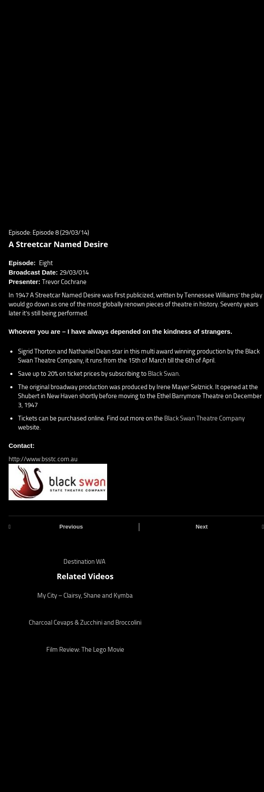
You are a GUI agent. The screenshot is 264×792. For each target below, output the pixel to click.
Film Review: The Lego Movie (85, 649)
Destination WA (84, 561)
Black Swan (163, 374)
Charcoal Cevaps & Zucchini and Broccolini (85, 622)
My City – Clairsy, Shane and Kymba (85, 595)
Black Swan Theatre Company (204, 418)
